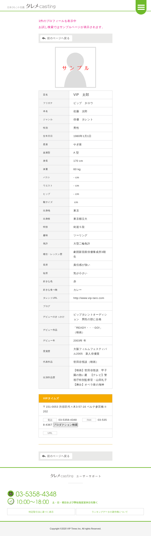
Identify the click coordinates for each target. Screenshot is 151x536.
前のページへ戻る (58, 38)
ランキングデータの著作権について (110, 512)
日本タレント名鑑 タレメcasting (32, 6)
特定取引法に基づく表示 (41, 512)
